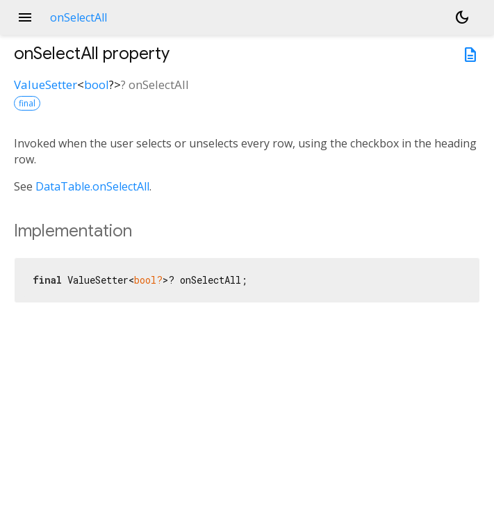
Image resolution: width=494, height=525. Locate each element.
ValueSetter (45, 84)
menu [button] (25, 17)
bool (96, 84)
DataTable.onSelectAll (92, 186)
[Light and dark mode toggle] (462, 17)
